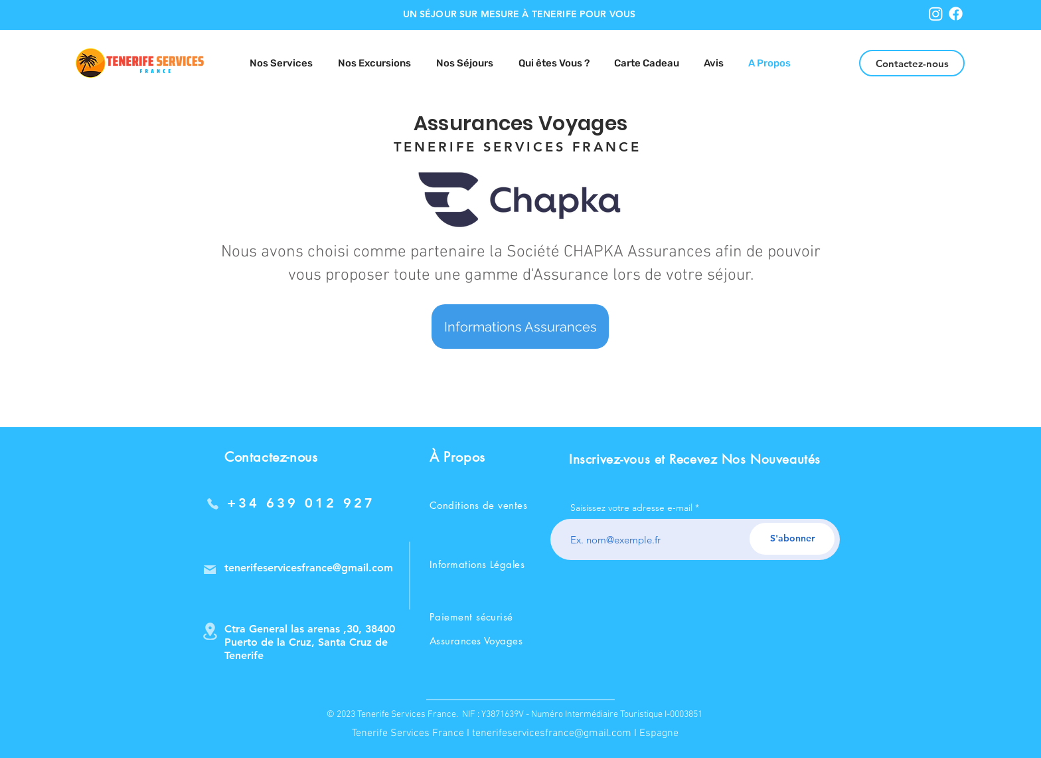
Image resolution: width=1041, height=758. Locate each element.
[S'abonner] (792, 539)
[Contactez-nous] (912, 63)
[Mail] (210, 569)
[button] (465, 63)
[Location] (209, 631)
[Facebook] (956, 14)
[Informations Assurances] (520, 326)
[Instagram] (936, 14)
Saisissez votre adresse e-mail (631, 507)
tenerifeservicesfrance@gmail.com (551, 733)
